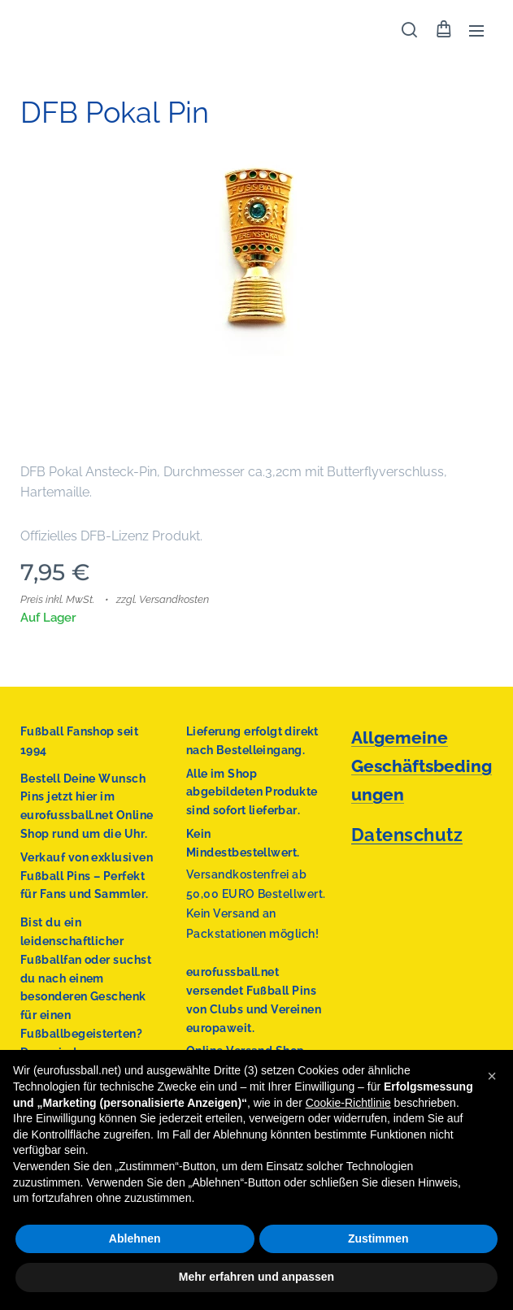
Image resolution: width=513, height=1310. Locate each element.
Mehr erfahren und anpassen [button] (256, 1276)
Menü (476, 31)
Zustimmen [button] (378, 1238)
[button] (409, 30)
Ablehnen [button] (135, 1238)
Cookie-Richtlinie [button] (348, 1102)
